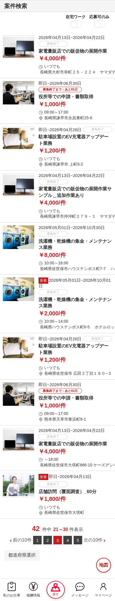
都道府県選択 (22, 555)
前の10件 (22, 540)
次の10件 (93, 540)
